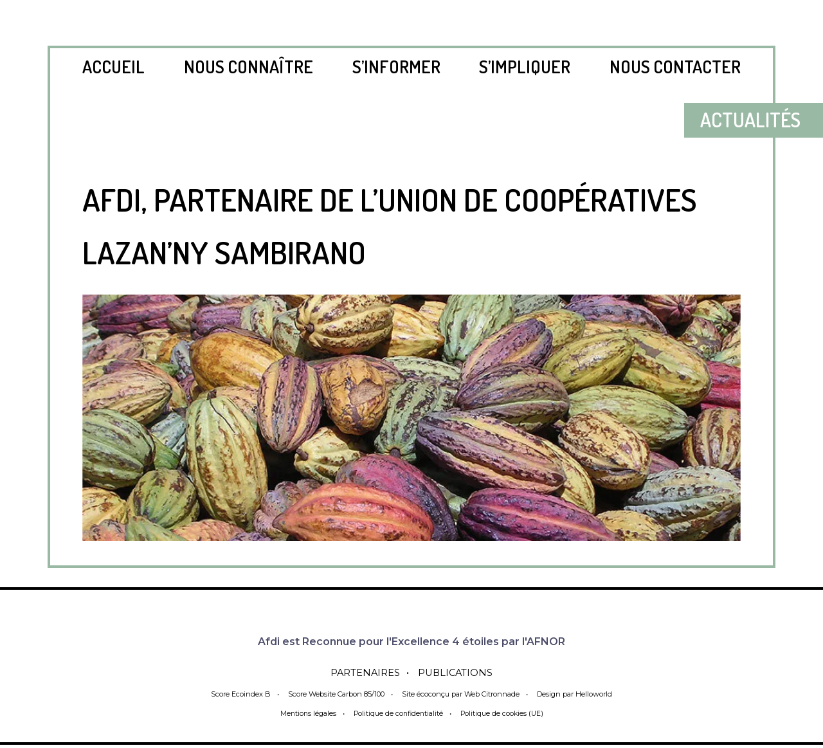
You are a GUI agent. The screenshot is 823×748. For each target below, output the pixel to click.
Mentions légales (305, 713)
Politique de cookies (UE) (504, 713)
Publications (459, 672)
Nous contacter (675, 66)
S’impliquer (524, 66)
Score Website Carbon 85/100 (334, 693)
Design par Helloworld (578, 693)
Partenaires (363, 672)
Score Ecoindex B (237, 693)
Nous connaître (248, 66)
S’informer (396, 66)
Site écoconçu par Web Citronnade (461, 693)
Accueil (113, 66)
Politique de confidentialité (397, 713)
